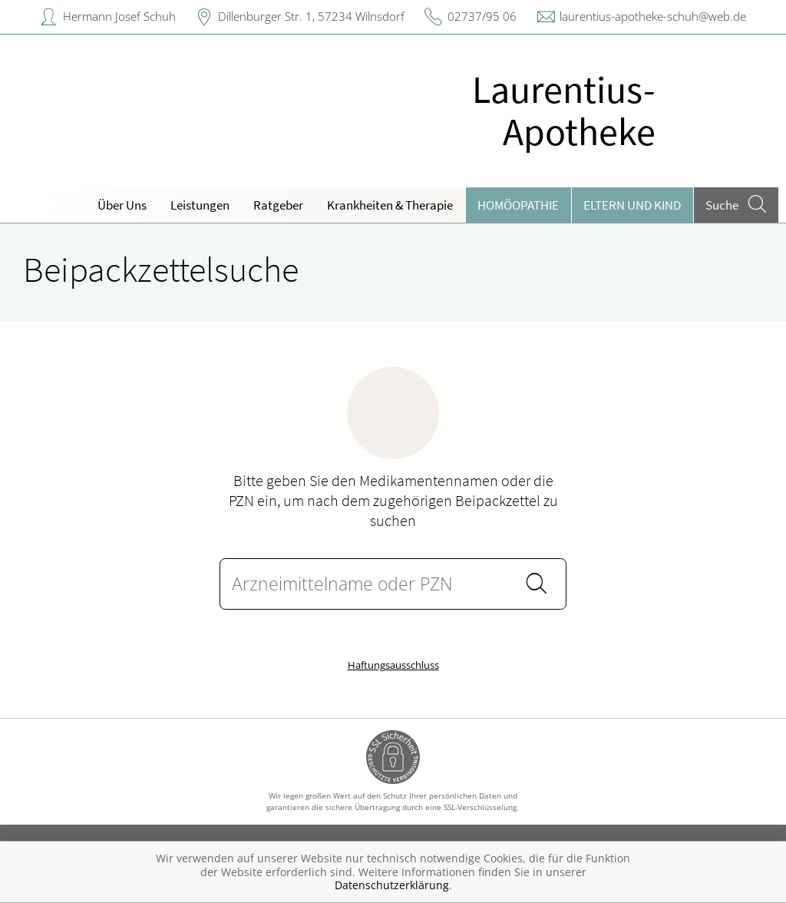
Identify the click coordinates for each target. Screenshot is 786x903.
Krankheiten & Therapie (390, 205)
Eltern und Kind (632, 205)
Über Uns (122, 205)
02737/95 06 (482, 16)
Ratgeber (278, 205)
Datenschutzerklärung (392, 885)
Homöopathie (518, 205)
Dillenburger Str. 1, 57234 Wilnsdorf (311, 16)
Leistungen (200, 205)
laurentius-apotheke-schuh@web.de (653, 16)
